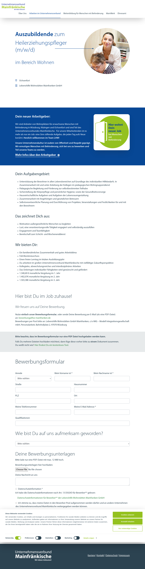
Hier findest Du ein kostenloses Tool (51, 345)
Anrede (18, 373)
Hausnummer (80, 384)
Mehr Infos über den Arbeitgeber (35, 155)
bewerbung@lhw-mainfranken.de (35, 318)
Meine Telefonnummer (26, 407)
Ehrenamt (122, 14)
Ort (75, 396)
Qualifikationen (22, 418)
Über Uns (23, 14)
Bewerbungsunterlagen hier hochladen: (34, 465)
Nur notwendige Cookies (127, 555)
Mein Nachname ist (103, 373)
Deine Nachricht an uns (26, 475)
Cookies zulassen (127, 542)
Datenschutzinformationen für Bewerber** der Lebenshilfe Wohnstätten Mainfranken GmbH (60, 498)
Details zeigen (89, 565)
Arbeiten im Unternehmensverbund (45, 14)
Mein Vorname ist (63, 373)
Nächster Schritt (25, 535)
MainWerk (110, 14)
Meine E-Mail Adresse (85, 407)
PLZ (17, 396)
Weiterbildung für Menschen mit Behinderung (83, 14)
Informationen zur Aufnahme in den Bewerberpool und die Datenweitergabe (53, 511)
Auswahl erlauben (127, 548)
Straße (18, 384)
